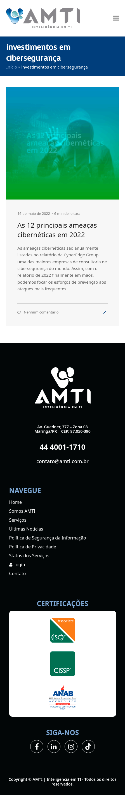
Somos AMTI (22, 511)
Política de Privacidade (32, 547)
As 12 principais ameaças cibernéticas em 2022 (57, 229)
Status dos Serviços (29, 556)
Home (15, 502)
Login (17, 564)
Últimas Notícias (26, 529)
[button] (116, 18)
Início (11, 67)
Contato (17, 573)
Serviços (18, 520)
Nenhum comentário (41, 312)
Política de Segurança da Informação (47, 538)
